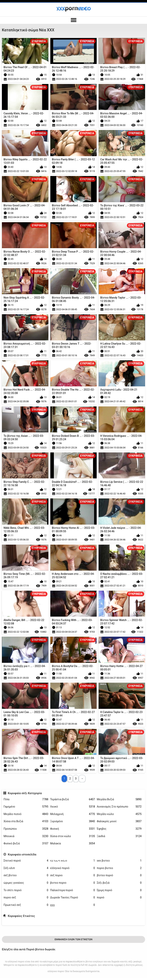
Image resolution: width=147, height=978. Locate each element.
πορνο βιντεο (119, 868)
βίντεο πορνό (119, 875)
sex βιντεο (119, 860)
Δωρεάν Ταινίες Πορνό (72, 897)
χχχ (72, 905)
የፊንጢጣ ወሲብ (72, 860)
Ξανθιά (119, 836)
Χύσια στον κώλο (72, 836)
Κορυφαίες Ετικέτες (21, 916)
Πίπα (25, 799)
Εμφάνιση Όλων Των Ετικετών (73, 939)
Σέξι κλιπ (25, 868)
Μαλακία (72, 843)
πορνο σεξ (25, 897)
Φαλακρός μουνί (119, 821)
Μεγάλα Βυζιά (119, 799)
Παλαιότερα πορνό (72, 890)
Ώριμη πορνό (119, 890)
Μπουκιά (25, 836)
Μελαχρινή (72, 814)
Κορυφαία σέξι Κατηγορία (25, 793)
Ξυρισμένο (72, 821)
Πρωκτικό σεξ (25, 905)
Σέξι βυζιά (119, 882)
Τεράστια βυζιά (72, 799)
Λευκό (72, 806)
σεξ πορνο (72, 875)
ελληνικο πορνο (56, 971)
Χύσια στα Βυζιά (25, 821)
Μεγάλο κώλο (119, 814)
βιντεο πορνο (72, 882)
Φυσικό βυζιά (25, 843)
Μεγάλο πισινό (25, 814)
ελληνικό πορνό (72, 868)
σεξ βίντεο (25, 875)
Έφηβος (119, 828)
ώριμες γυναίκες (25, 882)
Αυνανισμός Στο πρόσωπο (119, 806)
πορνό (119, 897)
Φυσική (72, 828)
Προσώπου (25, 828)
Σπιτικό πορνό (25, 860)
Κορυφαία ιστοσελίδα (22, 854)
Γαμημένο (25, 806)
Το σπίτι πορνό (25, 890)
